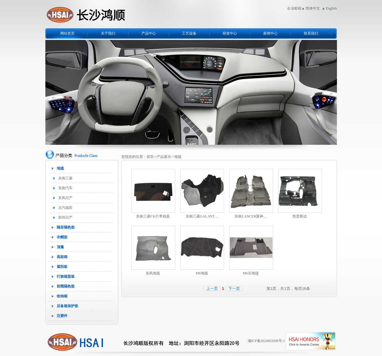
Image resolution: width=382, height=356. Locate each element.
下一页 (234, 288)
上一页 (212, 288)
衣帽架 (62, 237)
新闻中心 (270, 33)
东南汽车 (65, 188)
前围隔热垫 (66, 286)
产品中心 (148, 33)
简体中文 (313, 8)
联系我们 (311, 33)
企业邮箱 (294, 8)
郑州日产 (65, 217)
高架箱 (62, 257)
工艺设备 (189, 33)
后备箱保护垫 (67, 306)
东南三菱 (65, 178)
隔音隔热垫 (66, 227)
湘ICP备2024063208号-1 (266, 341)
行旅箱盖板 (66, 276)
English (331, 8)
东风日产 (65, 198)
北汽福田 (65, 208)
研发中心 (230, 33)
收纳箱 (62, 296)
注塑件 (62, 316)
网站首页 (67, 33)
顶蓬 (60, 247)
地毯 (60, 168)
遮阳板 (62, 267)
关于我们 (108, 33)
